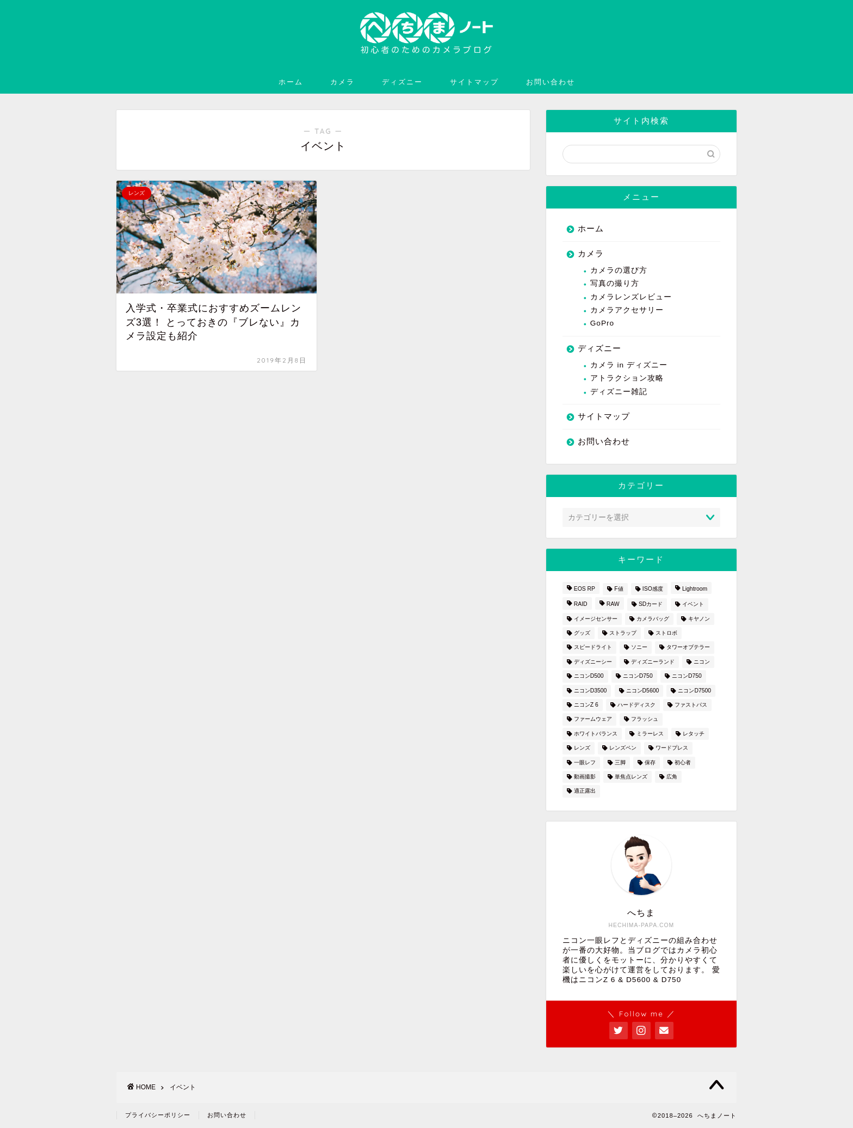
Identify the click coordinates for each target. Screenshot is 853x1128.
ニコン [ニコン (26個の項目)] (702, 662)
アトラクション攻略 (627, 378)
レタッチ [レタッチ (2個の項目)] (693, 734)
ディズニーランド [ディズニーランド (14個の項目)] (653, 662)
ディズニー (402, 81)
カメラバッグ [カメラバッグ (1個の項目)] (652, 619)
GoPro (602, 323)
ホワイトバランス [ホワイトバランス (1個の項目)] (595, 734)
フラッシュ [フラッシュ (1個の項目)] (644, 719)
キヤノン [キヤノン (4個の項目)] (699, 619)
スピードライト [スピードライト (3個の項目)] (593, 648)
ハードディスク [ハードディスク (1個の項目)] (636, 705)
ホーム (291, 81)
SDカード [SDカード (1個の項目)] (651, 605)
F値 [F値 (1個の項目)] (618, 589)
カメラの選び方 (618, 270)
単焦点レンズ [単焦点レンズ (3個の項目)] (631, 777)
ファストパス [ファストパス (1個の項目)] (691, 705)
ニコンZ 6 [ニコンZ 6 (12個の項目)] (586, 705)
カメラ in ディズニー (628, 365)
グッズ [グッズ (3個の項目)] (582, 633)
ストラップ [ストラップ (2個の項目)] (622, 633)
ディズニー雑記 (618, 392)
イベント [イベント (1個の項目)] (693, 605)
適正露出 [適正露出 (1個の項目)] (585, 791)
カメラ (342, 81)
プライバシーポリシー (157, 1115)
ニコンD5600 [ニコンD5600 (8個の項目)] (642, 691)
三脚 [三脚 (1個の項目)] (620, 762)
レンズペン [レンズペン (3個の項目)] (622, 748)
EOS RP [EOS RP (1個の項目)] (584, 589)
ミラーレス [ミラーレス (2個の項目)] (650, 734)
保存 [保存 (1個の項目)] (650, 762)
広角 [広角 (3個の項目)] (671, 777)
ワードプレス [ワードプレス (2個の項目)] (672, 748)
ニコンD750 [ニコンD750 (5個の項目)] (687, 676)
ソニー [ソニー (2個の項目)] (639, 648)
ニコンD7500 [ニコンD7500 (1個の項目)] (694, 691)
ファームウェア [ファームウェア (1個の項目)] (593, 719)
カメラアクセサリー (627, 310)
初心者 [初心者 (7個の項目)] (683, 762)
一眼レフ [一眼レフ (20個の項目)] (585, 762)
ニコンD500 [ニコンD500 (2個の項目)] (589, 676)
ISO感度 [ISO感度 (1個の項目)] (652, 589)
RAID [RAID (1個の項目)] (581, 605)
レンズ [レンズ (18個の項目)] (582, 748)
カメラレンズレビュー (631, 297)
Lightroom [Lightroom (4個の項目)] (694, 589)
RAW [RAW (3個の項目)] (613, 605)
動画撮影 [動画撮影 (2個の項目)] (585, 777)
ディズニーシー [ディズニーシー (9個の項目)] (593, 662)
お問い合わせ (550, 81)
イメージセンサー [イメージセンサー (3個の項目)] (595, 619)
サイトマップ (474, 81)
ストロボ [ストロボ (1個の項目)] (666, 633)
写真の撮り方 (614, 283)
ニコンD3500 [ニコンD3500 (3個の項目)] (590, 691)
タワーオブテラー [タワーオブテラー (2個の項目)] (688, 648)
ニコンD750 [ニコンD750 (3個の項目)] (638, 676)
